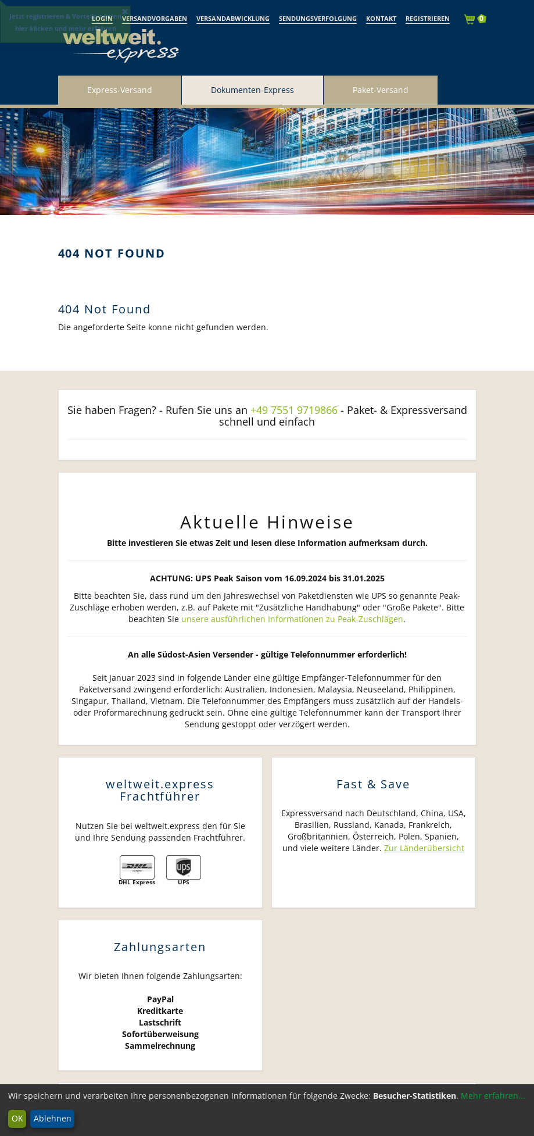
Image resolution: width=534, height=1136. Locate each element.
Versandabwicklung (233, 18)
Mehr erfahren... (493, 1095)
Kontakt (381, 18)
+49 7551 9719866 (294, 410)
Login (102, 18)
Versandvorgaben (154, 18)
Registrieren (428, 18)
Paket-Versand (380, 89)
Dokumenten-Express (252, 89)
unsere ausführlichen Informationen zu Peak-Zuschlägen (292, 618)
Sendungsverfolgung (318, 18)
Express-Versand (119, 89)
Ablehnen (52, 1118)
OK (17, 1118)
